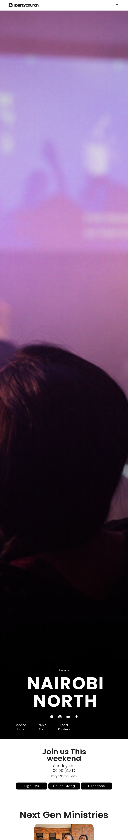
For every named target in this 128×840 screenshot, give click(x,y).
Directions (96, 786)
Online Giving (64, 786)
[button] (117, 5)
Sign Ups (31, 786)
